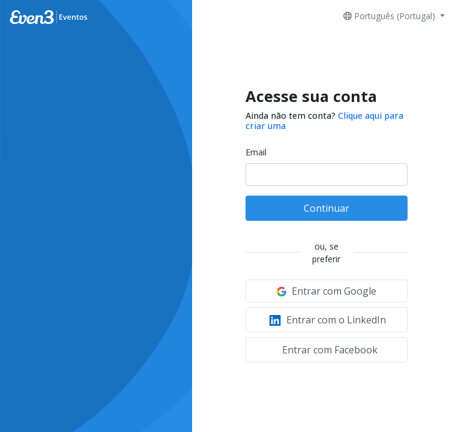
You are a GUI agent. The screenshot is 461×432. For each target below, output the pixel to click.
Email (256, 152)
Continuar (326, 208)
